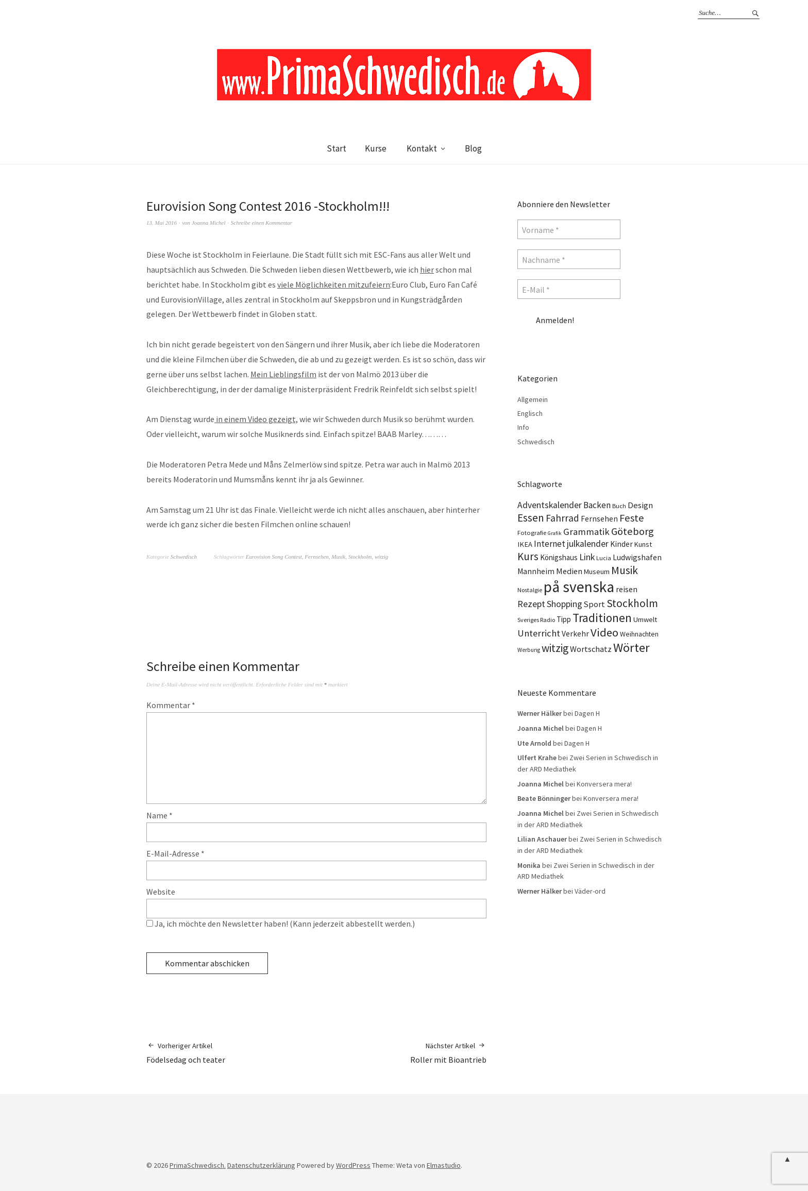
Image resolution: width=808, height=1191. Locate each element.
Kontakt (422, 148)
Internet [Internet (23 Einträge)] (549, 543)
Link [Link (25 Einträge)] (587, 557)
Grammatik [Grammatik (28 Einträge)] (586, 532)
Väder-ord (590, 891)
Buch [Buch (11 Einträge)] (619, 506)
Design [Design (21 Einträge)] (640, 505)
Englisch (530, 413)
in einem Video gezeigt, (256, 419)
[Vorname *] (568, 229)
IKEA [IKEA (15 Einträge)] (524, 544)
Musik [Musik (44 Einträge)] (624, 570)
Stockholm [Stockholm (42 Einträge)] (632, 603)
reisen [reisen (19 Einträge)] (626, 589)
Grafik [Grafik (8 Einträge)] (555, 533)
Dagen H (587, 713)
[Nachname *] (568, 259)
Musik (338, 556)
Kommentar (170, 705)
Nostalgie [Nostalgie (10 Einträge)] (529, 590)
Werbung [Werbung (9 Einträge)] (528, 649)
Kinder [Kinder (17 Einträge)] (621, 544)
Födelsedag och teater (185, 1053)
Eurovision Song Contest (274, 556)
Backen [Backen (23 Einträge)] (597, 505)
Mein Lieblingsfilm (283, 374)
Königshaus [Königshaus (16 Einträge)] (559, 557)
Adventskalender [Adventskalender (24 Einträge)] (549, 505)
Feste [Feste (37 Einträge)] (631, 518)
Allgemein (532, 399)
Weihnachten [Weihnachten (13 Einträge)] (639, 634)
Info (523, 427)
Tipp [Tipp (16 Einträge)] (564, 619)
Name (159, 815)
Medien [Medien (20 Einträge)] (569, 571)
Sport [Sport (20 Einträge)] (594, 604)
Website (160, 891)
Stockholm (360, 556)
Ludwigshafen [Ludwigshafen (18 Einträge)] (637, 557)
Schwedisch (184, 556)
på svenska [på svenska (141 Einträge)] (579, 586)
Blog (473, 148)
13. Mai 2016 (161, 223)
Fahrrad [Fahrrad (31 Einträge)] (562, 518)
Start (336, 148)
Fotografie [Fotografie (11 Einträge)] (531, 532)
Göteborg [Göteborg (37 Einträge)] (632, 531)
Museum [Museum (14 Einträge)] (597, 571)
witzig (381, 556)
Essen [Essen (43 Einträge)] (530, 518)
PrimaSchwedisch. (198, 1165)
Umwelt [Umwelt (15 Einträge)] (645, 619)
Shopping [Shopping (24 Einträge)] (564, 604)
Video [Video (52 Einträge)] (604, 632)
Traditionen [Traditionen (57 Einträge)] (602, 617)
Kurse (375, 148)
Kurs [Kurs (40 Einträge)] (527, 556)
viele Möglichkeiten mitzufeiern (333, 284)
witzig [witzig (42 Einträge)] (555, 648)
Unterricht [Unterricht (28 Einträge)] (538, 633)
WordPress (353, 1165)
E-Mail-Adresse (175, 853)
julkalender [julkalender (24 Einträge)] (588, 543)
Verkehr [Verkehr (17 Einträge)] (575, 634)
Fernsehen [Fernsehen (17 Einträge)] (599, 519)
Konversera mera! (604, 784)
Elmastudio (444, 1165)
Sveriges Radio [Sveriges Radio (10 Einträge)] (536, 620)
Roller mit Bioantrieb (448, 1053)
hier (427, 269)
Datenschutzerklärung (261, 1165)
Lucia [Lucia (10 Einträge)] (603, 558)
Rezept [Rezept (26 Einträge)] (531, 604)
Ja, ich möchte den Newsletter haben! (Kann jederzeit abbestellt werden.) (280, 923)
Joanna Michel (209, 223)
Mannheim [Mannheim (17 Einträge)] (535, 571)
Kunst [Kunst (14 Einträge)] (643, 544)
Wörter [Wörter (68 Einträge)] (631, 648)
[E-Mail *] (568, 289)
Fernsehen (316, 556)
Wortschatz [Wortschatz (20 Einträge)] (591, 649)
